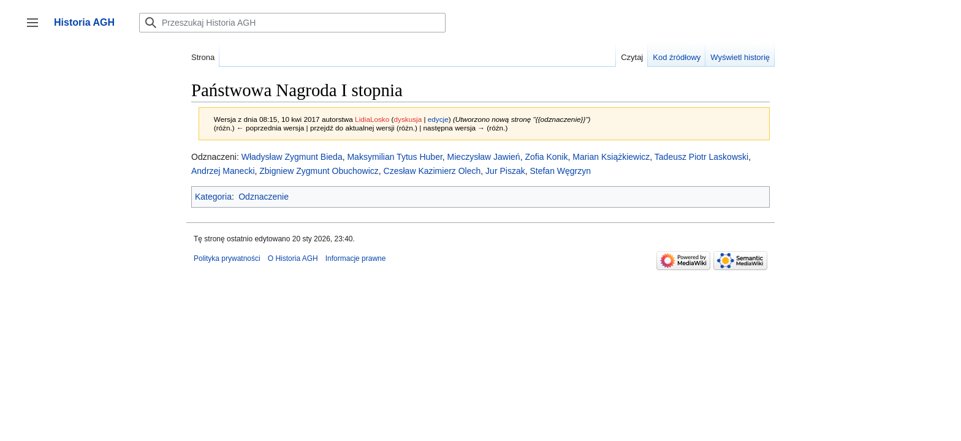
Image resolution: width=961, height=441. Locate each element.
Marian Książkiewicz (611, 157)
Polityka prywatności (227, 258)
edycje (438, 119)
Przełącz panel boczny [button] (36, 28)
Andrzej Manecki (223, 171)
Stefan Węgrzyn (560, 171)
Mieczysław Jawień (483, 157)
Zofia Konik (546, 157)
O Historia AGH (293, 258)
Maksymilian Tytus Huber (394, 157)
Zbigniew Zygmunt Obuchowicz (319, 171)
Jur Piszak (505, 171)
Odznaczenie (263, 197)
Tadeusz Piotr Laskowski (701, 157)
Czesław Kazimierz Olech (432, 171)
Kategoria (213, 197)
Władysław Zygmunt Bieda (292, 157)
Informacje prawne (355, 258)
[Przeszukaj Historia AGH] (292, 22)
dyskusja (407, 119)
